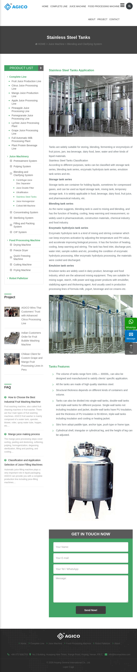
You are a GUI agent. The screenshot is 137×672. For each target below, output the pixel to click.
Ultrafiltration (22, 192)
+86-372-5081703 (19, 654)
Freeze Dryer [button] (21, 250)
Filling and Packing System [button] (24, 225)
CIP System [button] (20, 232)
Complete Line (58, 6)
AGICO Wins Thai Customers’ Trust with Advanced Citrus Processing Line (31, 315)
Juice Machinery (18, 156)
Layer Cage (68, 667)
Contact (114, 19)
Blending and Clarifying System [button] (23, 173)
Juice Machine (77, 6)
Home (45, 6)
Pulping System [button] (22, 166)
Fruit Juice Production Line (26, 81)
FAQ (7, 387)
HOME (41, 44)
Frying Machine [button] (22, 270)
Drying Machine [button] (22, 244)
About (91, 19)
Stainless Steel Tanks (26, 197)
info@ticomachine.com (119, 654)
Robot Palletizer (17, 278)
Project (102, 19)
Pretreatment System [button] (25, 160)
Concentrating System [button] (26, 212)
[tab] (24, 161)
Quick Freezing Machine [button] (22, 257)
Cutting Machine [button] (23, 264)
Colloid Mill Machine (25, 206)
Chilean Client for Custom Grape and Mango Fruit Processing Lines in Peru (32, 362)
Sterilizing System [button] (23, 217)
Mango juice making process (22, 434)
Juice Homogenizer (25, 201)
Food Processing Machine (104, 6)
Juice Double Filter (25, 188)
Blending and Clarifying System (84, 44)
